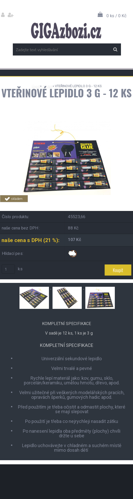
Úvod (35, 86)
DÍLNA (47, 86)
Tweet (99, 205)
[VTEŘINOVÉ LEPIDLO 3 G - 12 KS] (67, 123)
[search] (115, 49)
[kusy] (8, 269)
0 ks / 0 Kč (116, 15)
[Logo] (66, 30)
